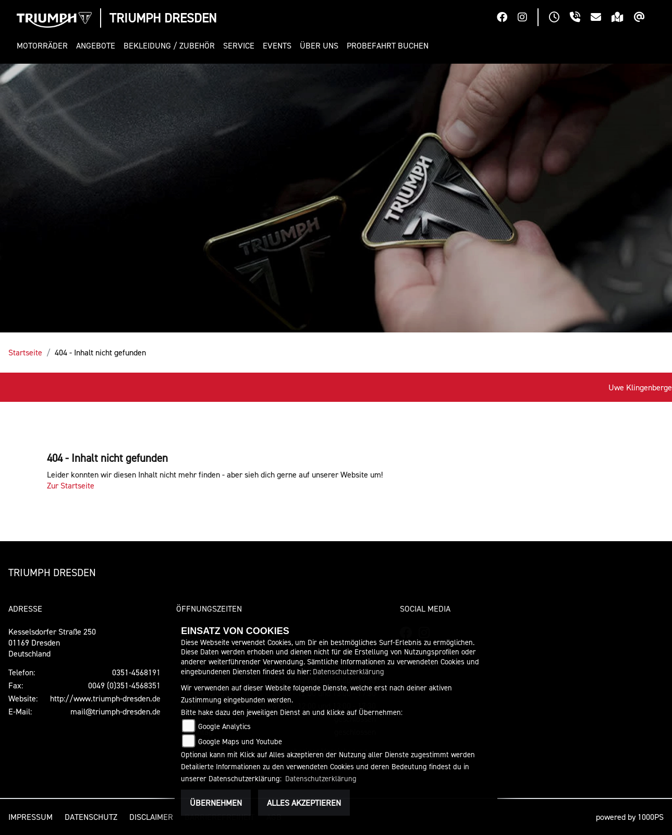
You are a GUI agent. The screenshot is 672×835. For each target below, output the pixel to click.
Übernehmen (216, 802)
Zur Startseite (70, 485)
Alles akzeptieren (304, 802)
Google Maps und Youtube (240, 741)
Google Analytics (224, 726)
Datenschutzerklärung (348, 671)
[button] (44, 45)
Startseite (25, 352)
